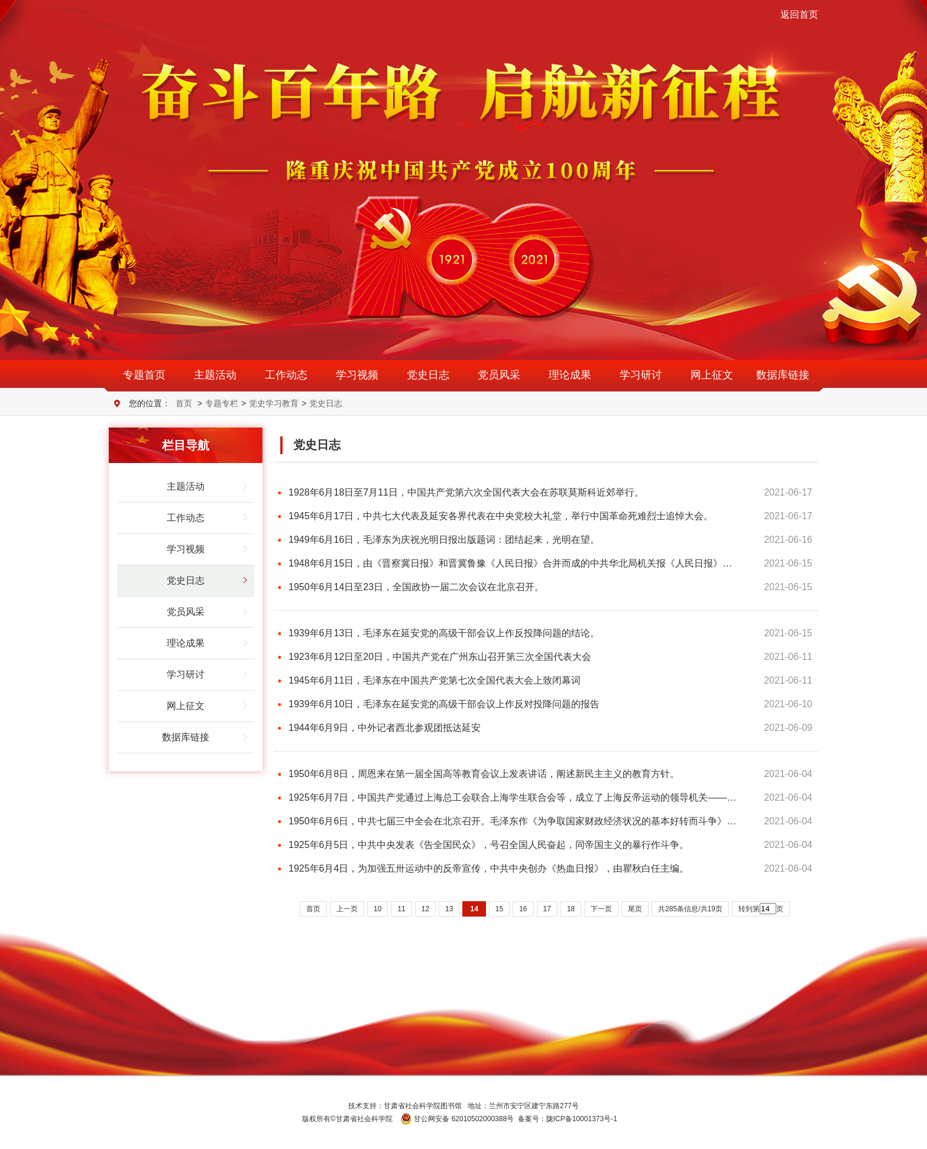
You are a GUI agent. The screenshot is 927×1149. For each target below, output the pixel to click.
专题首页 (144, 375)
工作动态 (286, 375)
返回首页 (799, 14)
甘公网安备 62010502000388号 (457, 1119)
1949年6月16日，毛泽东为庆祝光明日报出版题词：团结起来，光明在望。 (444, 540)
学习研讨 (641, 375)
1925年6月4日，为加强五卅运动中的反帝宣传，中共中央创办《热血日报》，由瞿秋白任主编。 (489, 868)
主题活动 (215, 375)
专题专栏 (221, 403)
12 (425, 909)
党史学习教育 (274, 403)
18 (571, 909)
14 (474, 909)
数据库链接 (782, 375)
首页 (184, 403)
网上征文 (712, 375)
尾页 (635, 909)
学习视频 (357, 375)
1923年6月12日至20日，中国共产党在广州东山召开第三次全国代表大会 (440, 657)
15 (499, 909)
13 (449, 909)
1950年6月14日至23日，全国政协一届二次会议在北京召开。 (416, 587)
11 (401, 909)
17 (547, 909)
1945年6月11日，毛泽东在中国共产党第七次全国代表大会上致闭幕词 (435, 680)
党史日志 (428, 375)
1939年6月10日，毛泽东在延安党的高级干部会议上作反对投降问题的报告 (444, 704)
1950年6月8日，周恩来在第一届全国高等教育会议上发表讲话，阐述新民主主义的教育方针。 (484, 774)
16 (523, 909)
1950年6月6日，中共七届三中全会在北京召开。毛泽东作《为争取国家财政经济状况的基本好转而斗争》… (512, 821)
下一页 (601, 909)
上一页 (347, 909)
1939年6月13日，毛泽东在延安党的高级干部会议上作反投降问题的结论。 (444, 633)
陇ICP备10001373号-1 (581, 1119)
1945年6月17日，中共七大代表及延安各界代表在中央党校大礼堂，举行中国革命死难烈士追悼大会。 (501, 516)
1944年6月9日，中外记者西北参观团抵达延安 (385, 728)
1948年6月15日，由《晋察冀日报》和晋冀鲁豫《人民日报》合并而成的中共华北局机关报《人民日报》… (510, 563)
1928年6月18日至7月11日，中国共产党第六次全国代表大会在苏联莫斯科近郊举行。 (466, 492)
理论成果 (570, 375)
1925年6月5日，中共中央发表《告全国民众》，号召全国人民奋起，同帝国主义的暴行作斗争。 (489, 845)
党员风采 (499, 375)
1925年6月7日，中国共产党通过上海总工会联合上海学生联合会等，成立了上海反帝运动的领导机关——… (512, 797)
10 (377, 909)
